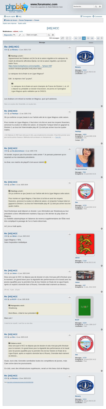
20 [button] (92, 38)
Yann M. (58, 137)
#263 (5, 337)
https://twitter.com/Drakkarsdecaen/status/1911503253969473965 (20, 382)
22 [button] (98, 38)
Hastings (78, 131)
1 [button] (70, 38)
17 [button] (80, 38)
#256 (5, 49)
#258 (5, 151)
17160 (85, 261)
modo (21, 31)
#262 (5, 299)
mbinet (15, 31)
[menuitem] (18, 16)
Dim (76, 202)
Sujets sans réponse (10, 23)
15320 (85, 323)
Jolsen (77, 282)
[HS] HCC (53, 28)
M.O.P (77, 320)
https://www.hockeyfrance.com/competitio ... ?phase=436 (30, 66)
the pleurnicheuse (81, 169)
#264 (5, 378)
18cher (77, 258)
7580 (84, 172)
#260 (5, 236)
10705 (85, 205)
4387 (84, 285)
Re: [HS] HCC (11, 47)
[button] (62, 38)
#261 (5, 273)
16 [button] (76, 38)
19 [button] (88, 38)
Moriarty (78, 67)
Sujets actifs (22, 23)
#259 (5, 184)
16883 (85, 134)
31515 (85, 70)
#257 (5, 113)
